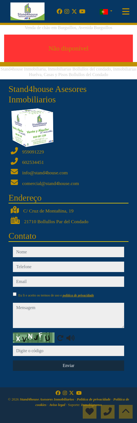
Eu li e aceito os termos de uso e (56, 295)
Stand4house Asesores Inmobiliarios (47, 399)
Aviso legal (57, 405)
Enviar (69, 365)
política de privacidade (78, 295)
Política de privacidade (94, 399)
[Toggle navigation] (126, 11)
